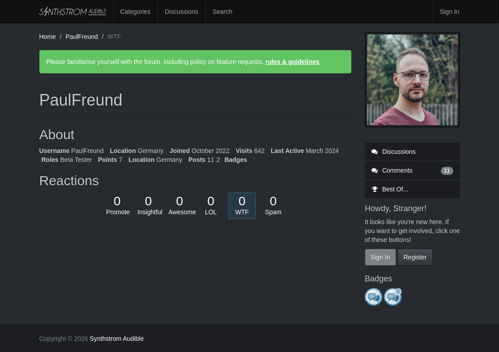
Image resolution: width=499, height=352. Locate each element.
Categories (135, 11)
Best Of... (389, 189)
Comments (412, 170)
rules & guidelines (292, 61)
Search (222, 11)
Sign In (450, 11)
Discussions (181, 11)
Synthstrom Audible (73, 11)
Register (414, 257)
